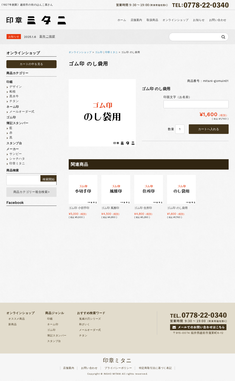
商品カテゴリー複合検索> (31, 193)
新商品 (12, 325)
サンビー (15, 154)
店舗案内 (135, 20)
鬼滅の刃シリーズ (90, 320)
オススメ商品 (16, 320)
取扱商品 (151, 20)
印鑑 (9, 82)
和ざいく (84, 325)
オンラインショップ (175, 20)
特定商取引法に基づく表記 (155, 369)
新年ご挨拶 (47, 36)
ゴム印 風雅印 (110, 207)
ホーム (120, 20)
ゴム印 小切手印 (79, 207)
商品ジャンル (54, 314)
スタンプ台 (14, 143)
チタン (14, 101)
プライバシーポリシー (118, 369)
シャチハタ (17, 158)
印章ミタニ (111, 52)
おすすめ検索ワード (91, 314)
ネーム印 (12, 107)
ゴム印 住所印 (143, 207)
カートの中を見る (31, 64)
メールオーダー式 (21, 111)
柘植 (12, 91)
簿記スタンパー (17, 123)
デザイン (15, 86)
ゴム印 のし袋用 (177, 207)
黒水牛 (14, 96)
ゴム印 (99, 52)
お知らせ (198, 20)
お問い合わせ (217, 20)
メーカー (12, 149)
